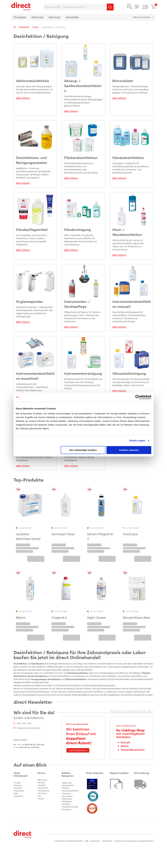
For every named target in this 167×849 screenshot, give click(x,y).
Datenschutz (19, 791)
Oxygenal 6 (59, 618)
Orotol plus (130, 534)
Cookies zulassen (129, 450)
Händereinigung (77, 229)
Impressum (18, 796)
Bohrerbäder (122, 81)
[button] (129, 6)
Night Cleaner (96, 618)
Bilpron (21, 618)
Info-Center (42, 793)
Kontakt (17, 783)
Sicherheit (18, 788)
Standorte (18, 785)
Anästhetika (67, 801)
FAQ (39, 796)
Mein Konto (42, 780)
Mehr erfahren (23, 98)
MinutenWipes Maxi (136, 618)
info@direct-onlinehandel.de (28, 728)
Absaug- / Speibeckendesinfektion (82, 86)
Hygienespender (29, 301)
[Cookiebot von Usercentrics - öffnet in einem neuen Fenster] (137, 397)
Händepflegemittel (32, 229)
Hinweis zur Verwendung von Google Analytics (134, 841)
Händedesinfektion (128, 158)
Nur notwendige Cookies (83, 450)
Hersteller (42, 785)
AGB (15, 794)
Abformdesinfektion (32, 81)
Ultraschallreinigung (129, 373)
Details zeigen (137, 440)
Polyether (66, 788)
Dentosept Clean (63, 534)
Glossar (41, 799)
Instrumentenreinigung (83, 373)
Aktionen (41, 783)
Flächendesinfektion (80, 158)
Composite (66, 794)
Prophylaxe (66, 809)
